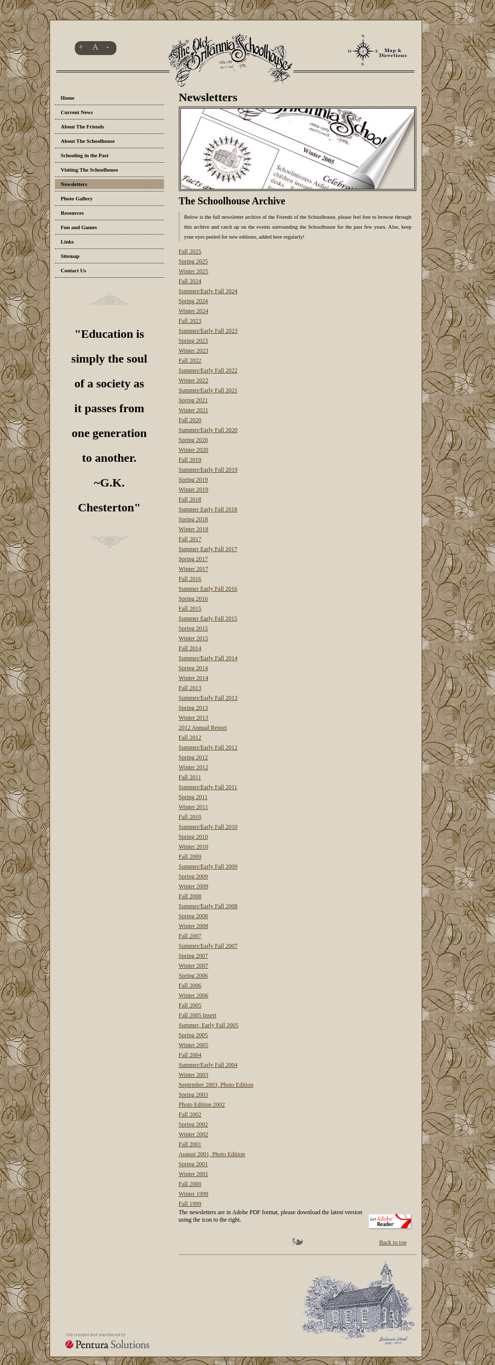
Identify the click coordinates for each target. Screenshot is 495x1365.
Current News (77, 112)
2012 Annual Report (203, 727)
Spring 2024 (193, 301)
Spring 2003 (193, 1094)
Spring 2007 (193, 955)
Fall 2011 (190, 777)
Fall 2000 (190, 1183)
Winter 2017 (194, 568)
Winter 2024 (194, 311)
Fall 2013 (190, 687)
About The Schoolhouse (88, 141)
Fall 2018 (190, 499)
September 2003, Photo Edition (216, 1084)
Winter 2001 (194, 1174)
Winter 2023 (194, 350)
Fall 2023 (190, 320)
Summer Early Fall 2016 (208, 588)
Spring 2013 (193, 707)
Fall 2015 (190, 608)
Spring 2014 (193, 668)
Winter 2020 (194, 449)
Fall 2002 (190, 1114)
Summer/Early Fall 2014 (208, 658)
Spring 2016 (193, 598)
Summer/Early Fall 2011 (208, 787)
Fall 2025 (190, 251)
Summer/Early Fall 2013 (208, 697)
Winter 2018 (194, 529)
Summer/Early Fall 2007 (208, 945)
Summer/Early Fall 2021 (208, 390)
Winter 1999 (194, 1193)
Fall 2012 (190, 737)
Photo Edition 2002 (202, 1104)
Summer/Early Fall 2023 (208, 330)
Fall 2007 (190, 935)
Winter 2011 (193, 807)
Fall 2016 (190, 578)
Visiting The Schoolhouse (89, 170)
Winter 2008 (194, 926)
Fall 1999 (190, 1203)
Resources (72, 213)
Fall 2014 (190, 648)
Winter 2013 (194, 717)
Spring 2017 (193, 559)
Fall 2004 (190, 1055)
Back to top (392, 1242)
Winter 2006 (194, 995)
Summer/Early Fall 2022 (208, 370)
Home (68, 98)
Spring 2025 (193, 261)
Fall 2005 (190, 1005)
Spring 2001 (193, 1164)
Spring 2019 (193, 479)
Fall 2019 (190, 459)
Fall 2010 (190, 816)
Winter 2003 (194, 1074)
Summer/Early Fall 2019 (208, 469)
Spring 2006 (193, 975)
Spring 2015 (193, 628)
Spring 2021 (193, 400)
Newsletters (74, 184)
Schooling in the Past (85, 155)
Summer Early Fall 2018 (208, 509)
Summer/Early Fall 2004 (208, 1064)
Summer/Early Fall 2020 (208, 430)
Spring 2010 (193, 836)
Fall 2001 (190, 1144)
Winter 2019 (194, 489)
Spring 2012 (193, 757)
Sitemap (70, 256)
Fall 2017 (190, 539)
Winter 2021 (194, 410)
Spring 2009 (193, 876)
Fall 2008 (190, 896)
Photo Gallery (77, 198)
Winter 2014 (194, 678)
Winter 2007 (194, 965)
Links (67, 242)
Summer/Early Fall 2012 (208, 747)
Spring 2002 (193, 1124)
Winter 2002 (194, 1134)
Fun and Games (79, 227)
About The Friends (82, 126)
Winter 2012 (194, 767)
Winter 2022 (194, 380)
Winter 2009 (194, 886)
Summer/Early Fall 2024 (208, 291)
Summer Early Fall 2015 (208, 618)
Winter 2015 (194, 638)
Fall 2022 (190, 360)
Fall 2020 (190, 420)
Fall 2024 (190, 281)
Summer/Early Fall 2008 (208, 906)
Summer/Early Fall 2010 (208, 826)
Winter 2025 (194, 271)
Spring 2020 (193, 439)
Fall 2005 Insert (198, 1015)
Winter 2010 (194, 846)
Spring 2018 (193, 519)
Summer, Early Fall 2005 (209, 1025)
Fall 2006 (190, 985)
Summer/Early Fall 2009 (208, 866)
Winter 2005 (194, 1045)
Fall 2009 (190, 856)
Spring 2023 (193, 340)
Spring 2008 (193, 916)
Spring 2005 (193, 1035)
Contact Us (73, 270)
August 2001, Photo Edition (212, 1154)
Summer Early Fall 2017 (208, 549)
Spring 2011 (193, 797)
